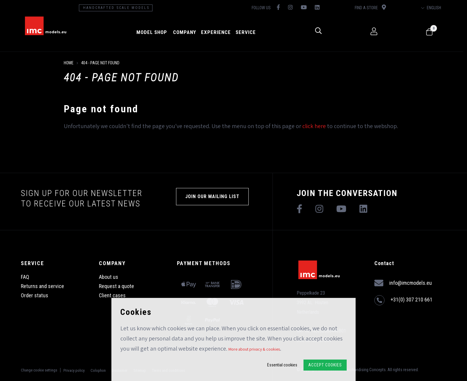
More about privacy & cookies (254, 349)
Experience (217, 32)
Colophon (98, 370)
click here (314, 126)
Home (69, 62)
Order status (34, 295)
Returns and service (42, 286)
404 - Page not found (100, 62)
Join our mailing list (212, 196)
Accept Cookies (325, 365)
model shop (153, 32)
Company (186, 32)
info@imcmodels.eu (403, 283)
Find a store (373, 7)
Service (247, 32)
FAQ (25, 277)
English (435, 7)
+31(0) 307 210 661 (403, 300)
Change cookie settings (39, 370)
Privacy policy (74, 370)
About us (108, 277)
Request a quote (116, 286)
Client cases (112, 295)
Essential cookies (282, 365)
